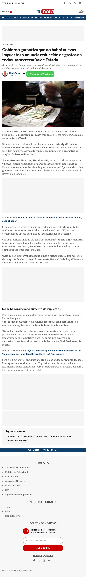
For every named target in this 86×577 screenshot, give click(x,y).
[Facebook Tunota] (65, 3)
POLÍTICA (24, 17)
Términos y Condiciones (17, 467)
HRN (9, 3)
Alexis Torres (15, 73)
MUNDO (48, 17)
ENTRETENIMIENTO (75, 17)
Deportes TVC (18, 3)
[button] (24, 74)
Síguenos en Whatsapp (40, 74)
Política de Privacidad (16, 472)
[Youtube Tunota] (80, 3)
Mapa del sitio (12, 485)
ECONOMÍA (36, 17)
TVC (4, 3)
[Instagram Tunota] (75, 3)
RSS (7, 490)
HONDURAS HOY (10, 17)
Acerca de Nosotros (15, 481)
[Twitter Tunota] (70, 3)
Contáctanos (12, 476)
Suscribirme (43, 548)
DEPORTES (59, 17)
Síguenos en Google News (18, 494)
